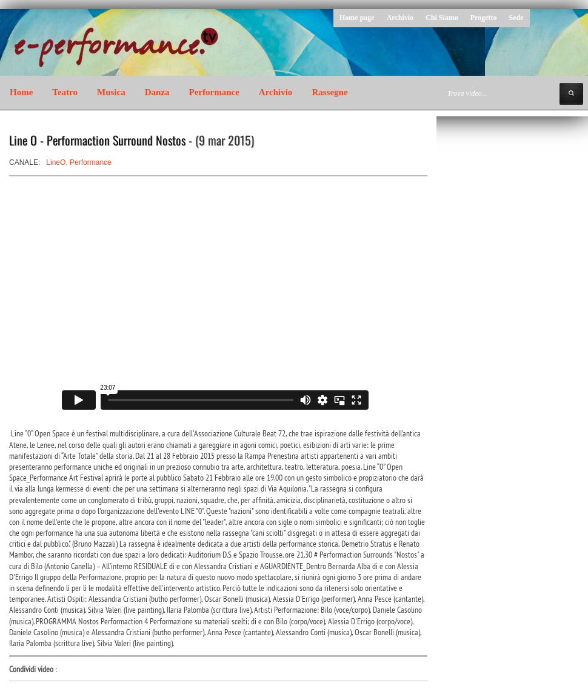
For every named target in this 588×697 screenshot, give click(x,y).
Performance (214, 92)
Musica (111, 92)
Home (21, 92)
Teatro (65, 92)
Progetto (483, 17)
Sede (516, 17)
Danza (157, 92)
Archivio (400, 17)
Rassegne (329, 92)
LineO (55, 162)
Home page (357, 17)
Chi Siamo (442, 17)
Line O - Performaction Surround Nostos (97, 140)
